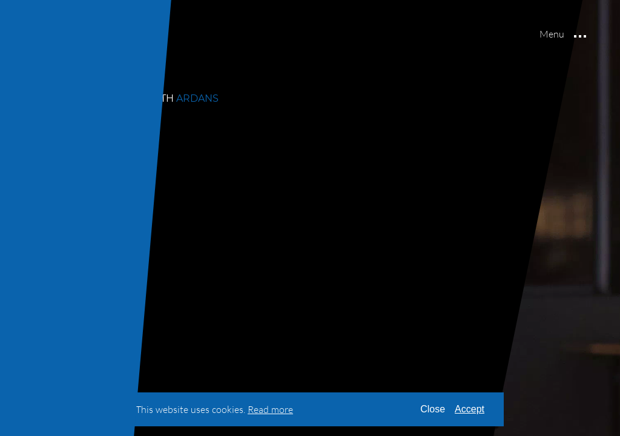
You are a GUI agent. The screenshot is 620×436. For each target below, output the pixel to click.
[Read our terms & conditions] (270, 409)
